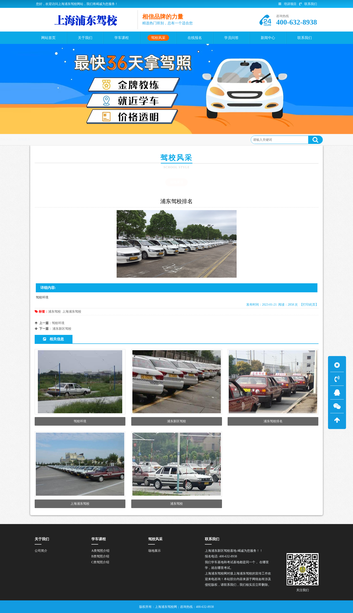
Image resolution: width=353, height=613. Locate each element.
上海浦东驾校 (71, 311)
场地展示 (86, 139)
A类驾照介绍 (100, 550)
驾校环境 (58, 323)
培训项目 (287, 4)
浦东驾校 (54, 311)
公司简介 (41, 550)
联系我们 (308, 4)
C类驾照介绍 (100, 562)
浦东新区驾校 (61, 328)
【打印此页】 (309, 304)
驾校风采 (68, 139)
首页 (53, 139)
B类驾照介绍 (100, 556)
